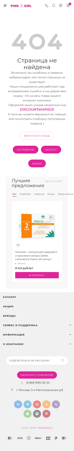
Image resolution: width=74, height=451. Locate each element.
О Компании (13, 344)
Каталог (10, 296)
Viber (56, 404)
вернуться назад (37, 135)
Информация (14, 334)
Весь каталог (53, 181)
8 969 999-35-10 (38, 382)
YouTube (37, 404)
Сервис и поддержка (20, 325)
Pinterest (46, 414)
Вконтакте (18, 404)
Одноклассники (46, 404)
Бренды (9, 315)
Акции (8, 306)
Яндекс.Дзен (37, 414)
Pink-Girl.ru (45, 427)
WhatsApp (28, 414)
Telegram (28, 404)
